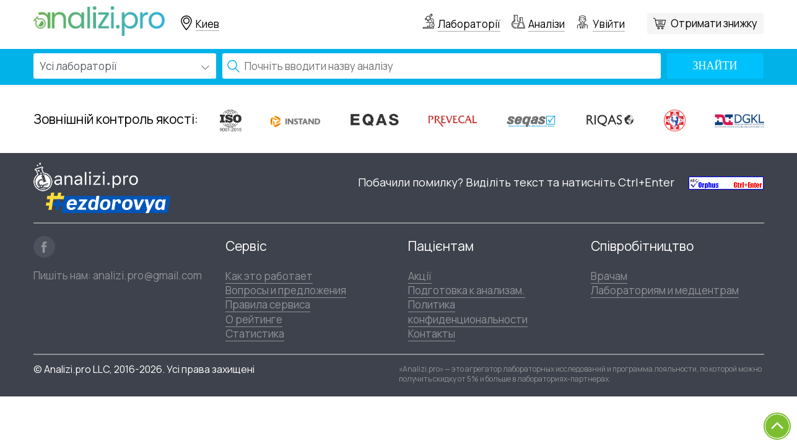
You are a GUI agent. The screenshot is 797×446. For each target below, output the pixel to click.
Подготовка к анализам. (466, 290)
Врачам (609, 276)
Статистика (254, 333)
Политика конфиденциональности (468, 311)
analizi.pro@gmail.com (147, 275)
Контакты (431, 333)
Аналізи (546, 24)
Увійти (609, 24)
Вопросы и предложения (285, 290)
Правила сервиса (267, 304)
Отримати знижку (714, 23)
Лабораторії (469, 24)
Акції (420, 276)
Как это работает (269, 276)
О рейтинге (253, 319)
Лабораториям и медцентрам (665, 290)
